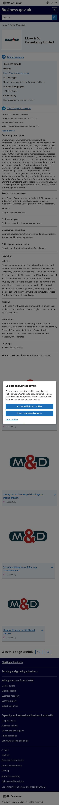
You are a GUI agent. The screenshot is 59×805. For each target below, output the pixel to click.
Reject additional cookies (29, 413)
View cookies (12, 419)
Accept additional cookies (29, 406)
